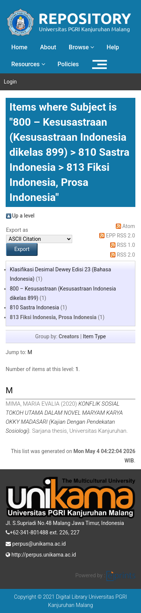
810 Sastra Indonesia (34, 307)
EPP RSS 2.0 (120, 236)
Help (113, 47)
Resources (28, 64)
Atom (128, 226)
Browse (81, 47)
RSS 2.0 (126, 255)
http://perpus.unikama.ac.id (41, 554)
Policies (68, 64)
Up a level (23, 216)
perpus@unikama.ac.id (36, 543)
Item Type (94, 336)
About (48, 47)
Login (10, 82)
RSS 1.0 (126, 245)
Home (19, 47)
